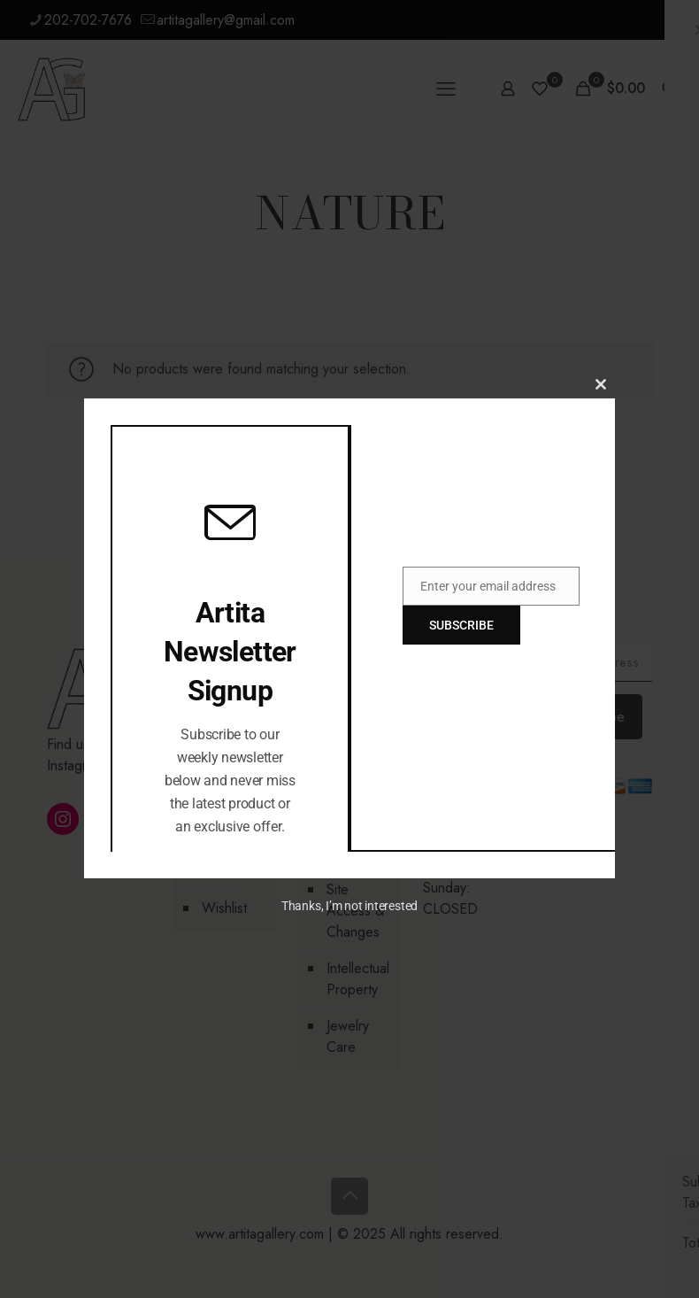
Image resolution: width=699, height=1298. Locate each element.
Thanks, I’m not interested (349, 906)
